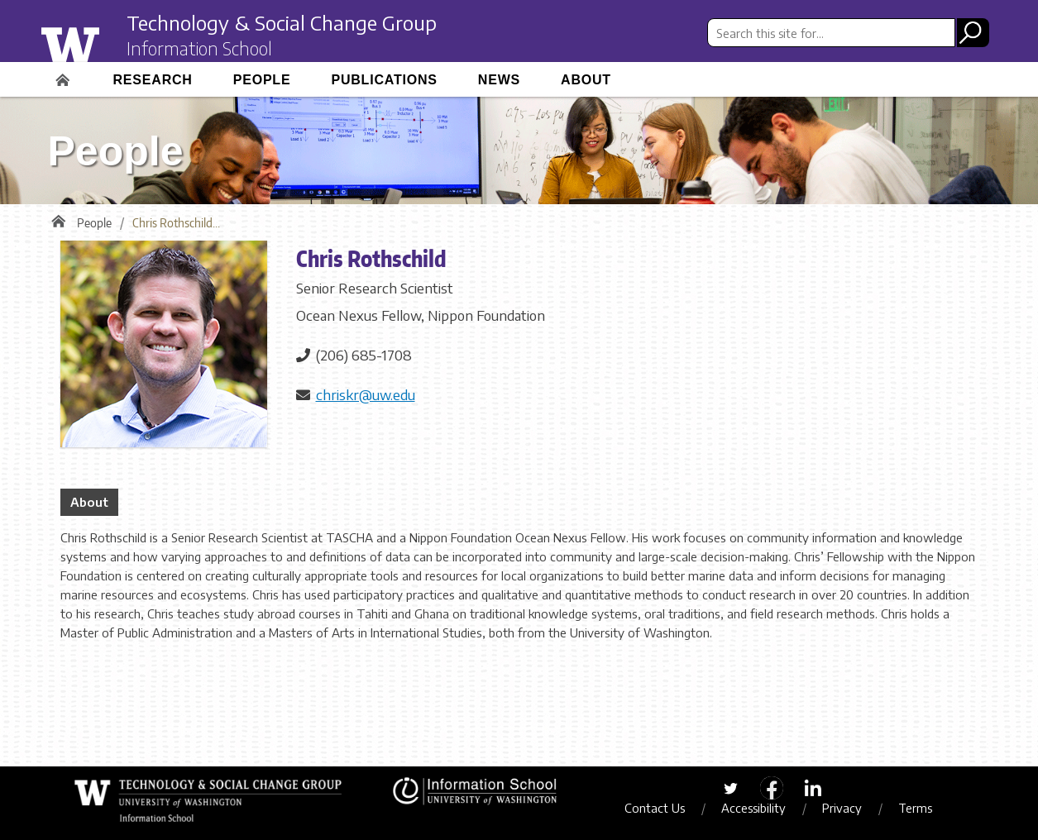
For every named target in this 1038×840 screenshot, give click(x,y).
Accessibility (753, 807)
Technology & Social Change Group (282, 22)
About (586, 80)
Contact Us (654, 807)
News (499, 80)
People (262, 80)
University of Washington (103, 44)
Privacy (842, 807)
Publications (384, 80)
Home (64, 74)
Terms (915, 807)
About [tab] (89, 501)
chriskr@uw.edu (365, 394)
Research (153, 80)
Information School (199, 48)
